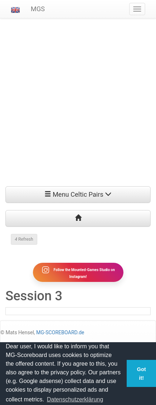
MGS (38, 9)
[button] (15, 9)
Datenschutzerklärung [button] (75, 399)
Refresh (24, 239)
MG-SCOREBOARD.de (60, 332)
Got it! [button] (141, 373)
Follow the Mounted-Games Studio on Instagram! (78, 272)
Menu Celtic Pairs (78, 194)
